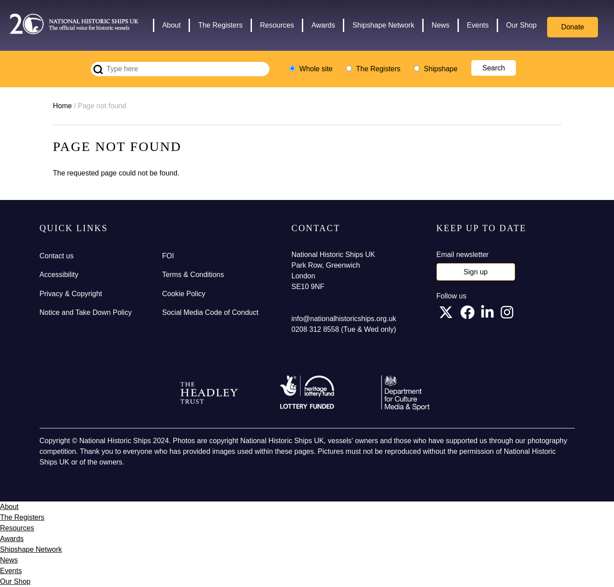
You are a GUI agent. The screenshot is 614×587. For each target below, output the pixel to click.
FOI (168, 256)
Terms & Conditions (193, 274)
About (171, 25)
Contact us (57, 256)
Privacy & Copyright (71, 294)
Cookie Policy (184, 294)
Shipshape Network (383, 25)
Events (478, 25)
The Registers (220, 25)
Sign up (476, 272)
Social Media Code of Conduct (210, 312)
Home (62, 106)
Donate (572, 27)
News (440, 25)
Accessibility (59, 274)
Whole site (316, 69)
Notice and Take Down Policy (86, 312)
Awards (323, 25)
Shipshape (441, 69)
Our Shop (521, 25)
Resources (277, 25)
